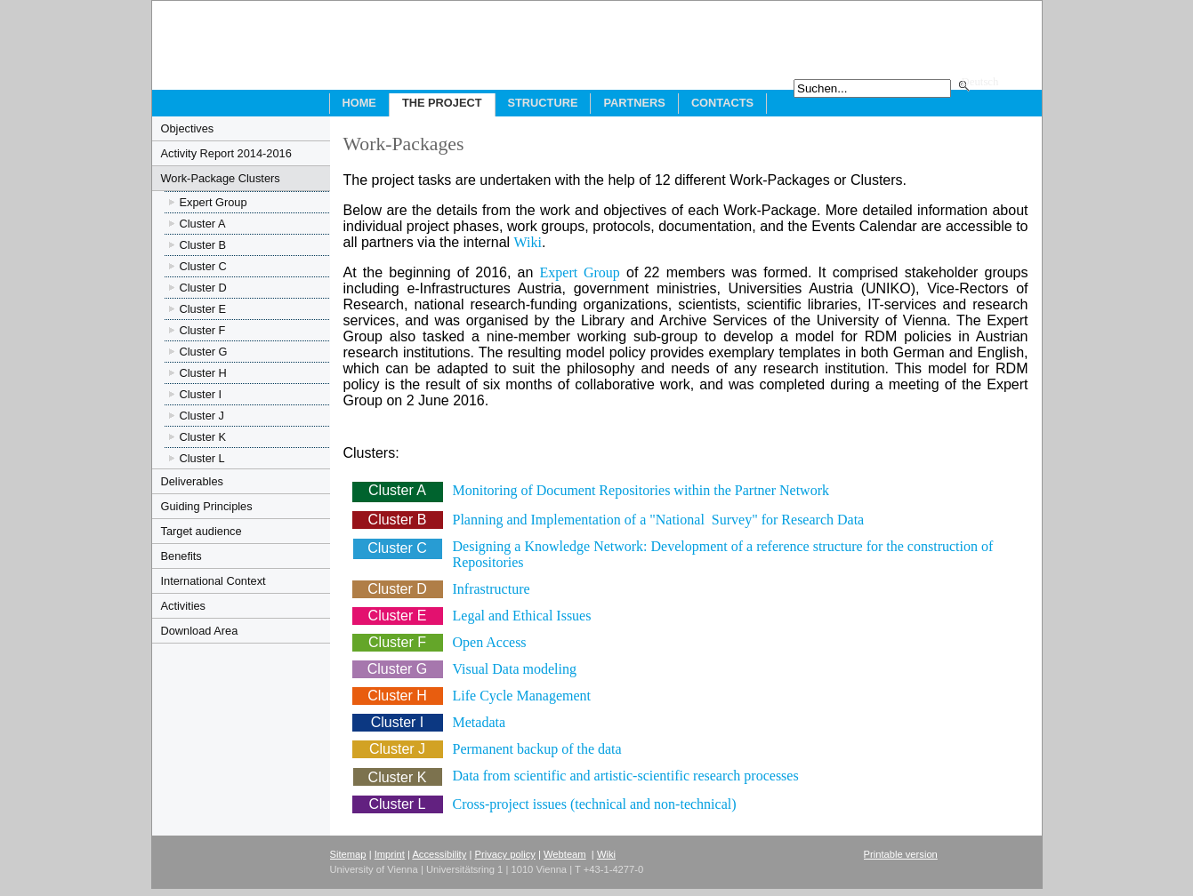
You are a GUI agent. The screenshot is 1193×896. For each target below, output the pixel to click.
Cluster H (203, 373)
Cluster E (203, 309)
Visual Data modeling (514, 668)
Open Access (490, 642)
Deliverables (192, 481)
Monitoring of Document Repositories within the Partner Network (641, 490)
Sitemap (348, 854)
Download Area (199, 630)
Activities (183, 605)
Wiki (528, 242)
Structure (543, 102)
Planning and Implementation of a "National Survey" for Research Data (659, 519)
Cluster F (203, 330)
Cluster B (203, 245)
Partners (634, 102)
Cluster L (202, 458)
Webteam (565, 854)
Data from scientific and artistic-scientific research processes (626, 775)
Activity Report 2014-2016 (226, 153)
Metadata (479, 722)
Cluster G (204, 351)
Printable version (901, 854)
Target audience (201, 531)
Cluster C (203, 266)
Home (359, 102)
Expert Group (213, 202)
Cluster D (203, 287)
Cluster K (203, 437)
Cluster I (201, 394)
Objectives (187, 128)
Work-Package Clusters (220, 178)
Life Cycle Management (522, 695)
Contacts (722, 102)
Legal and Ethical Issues (522, 615)
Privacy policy (504, 854)
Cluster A (203, 223)
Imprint (390, 854)
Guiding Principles (207, 506)
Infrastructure (491, 588)
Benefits (181, 556)
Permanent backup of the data (537, 748)
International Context (213, 581)
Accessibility (439, 854)
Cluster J (202, 415)
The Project (442, 102)
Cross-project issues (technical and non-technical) (595, 804)
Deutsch (980, 82)
